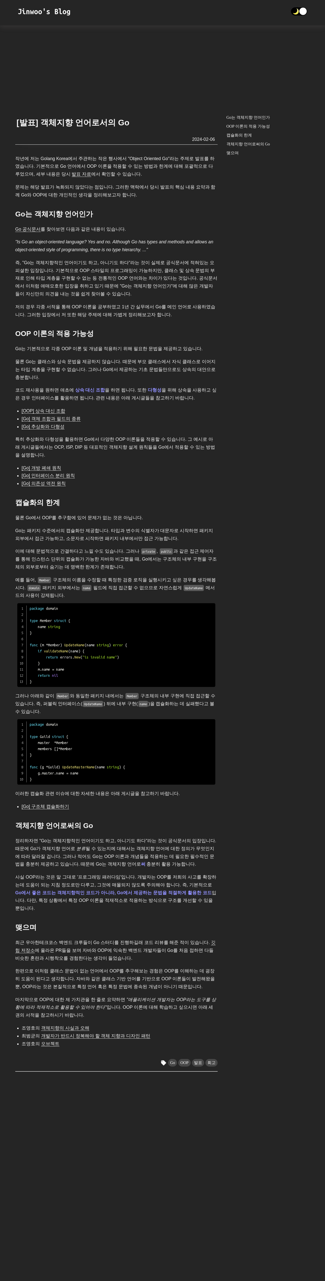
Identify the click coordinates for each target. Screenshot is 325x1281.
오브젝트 (50, 1043)
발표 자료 (81, 174)
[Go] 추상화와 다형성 (43, 426)
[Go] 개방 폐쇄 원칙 (41, 467)
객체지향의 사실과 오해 (65, 1028)
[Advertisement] (162, 67)
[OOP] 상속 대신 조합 (43, 410)
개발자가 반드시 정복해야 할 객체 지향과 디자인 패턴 (95, 1035)
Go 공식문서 (28, 229)
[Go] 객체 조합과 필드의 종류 (51, 418)
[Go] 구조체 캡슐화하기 (45, 806)
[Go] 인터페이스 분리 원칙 (48, 475)
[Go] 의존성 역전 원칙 (44, 483)
